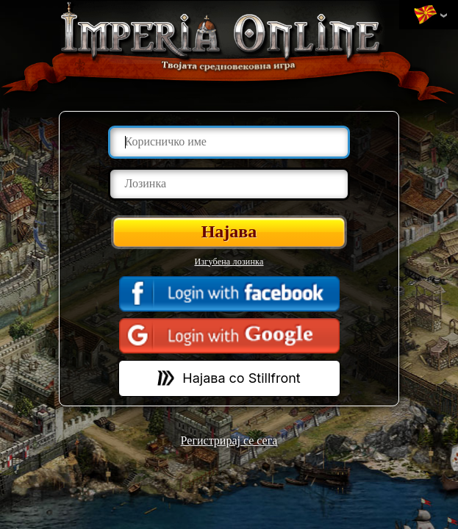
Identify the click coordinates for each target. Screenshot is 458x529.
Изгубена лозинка (229, 261)
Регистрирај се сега (229, 440)
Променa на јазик (425, 15)
